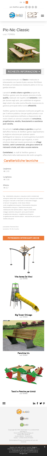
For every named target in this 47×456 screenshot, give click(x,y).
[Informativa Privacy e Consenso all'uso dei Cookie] (23, 441)
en (21, 2)
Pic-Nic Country (14, 229)
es (24, 2)
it (26, 2)
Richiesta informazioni (24, 71)
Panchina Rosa (14, 226)
